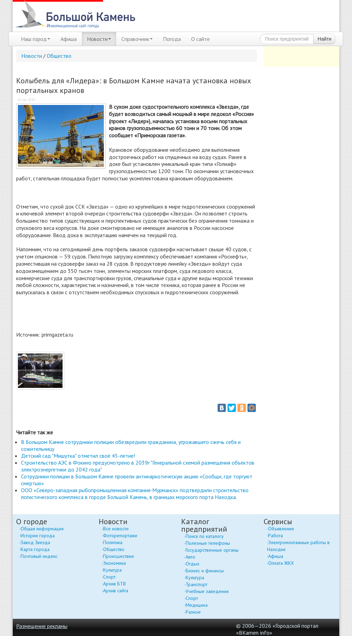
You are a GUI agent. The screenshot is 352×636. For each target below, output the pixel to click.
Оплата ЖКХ (281, 563)
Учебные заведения (207, 591)
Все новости (116, 529)
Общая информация (42, 529)
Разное (193, 612)
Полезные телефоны (208, 543)
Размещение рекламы (41, 626)
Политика (112, 542)
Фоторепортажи (120, 535)
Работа (275, 535)
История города (38, 535)
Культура (112, 570)
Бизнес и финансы (205, 571)
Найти (324, 39)
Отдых (192, 564)
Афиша (68, 38)
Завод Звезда (35, 542)
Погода (172, 38)
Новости (99, 38)
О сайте (200, 38)
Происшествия (118, 556)
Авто (190, 557)
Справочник (137, 38)
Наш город (35, 38)
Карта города (35, 549)
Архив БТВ (114, 584)
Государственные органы (212, 550)
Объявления (281, 529)
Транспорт (196, 584)
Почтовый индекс (39, 556)
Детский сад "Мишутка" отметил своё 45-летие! (78, 455)
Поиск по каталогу (205, 536)
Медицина (197, 605)
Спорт (109, 577)
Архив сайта (115, 590)
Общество (59, 55)
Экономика (114, 563)
